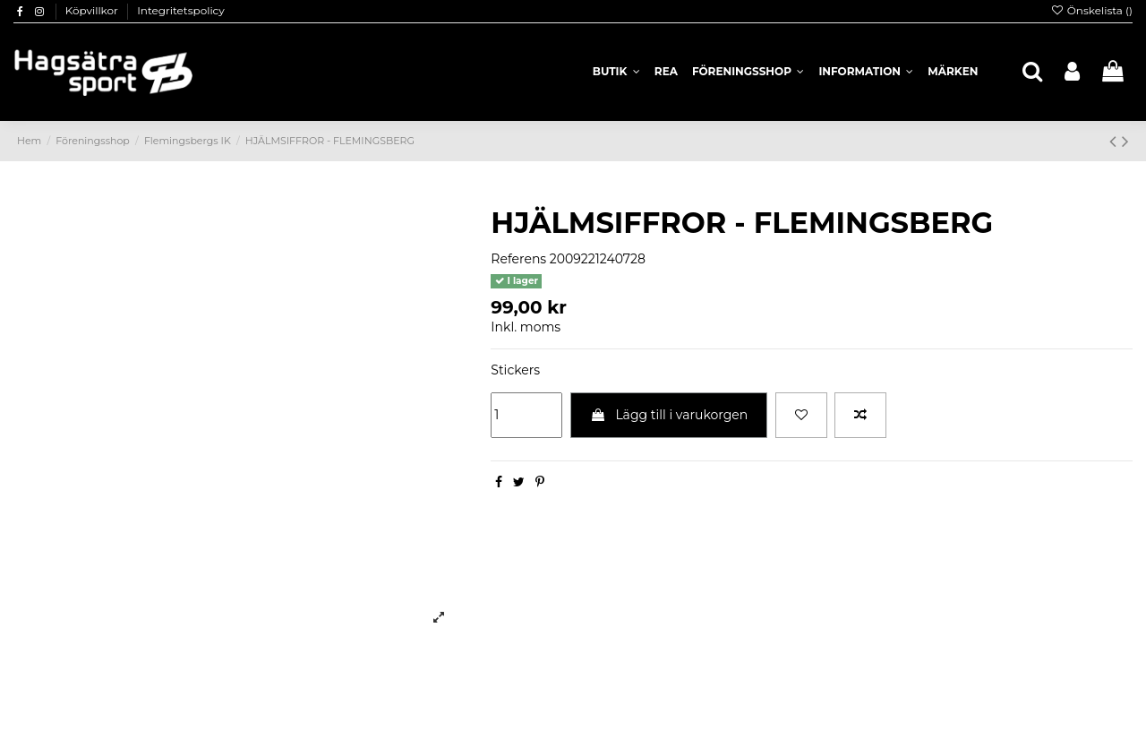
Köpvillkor (93, 10)
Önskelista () (1091, 10)
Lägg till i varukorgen (669, 415)
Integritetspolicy (181, 10)
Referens (518, 259)
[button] (865, 72)
